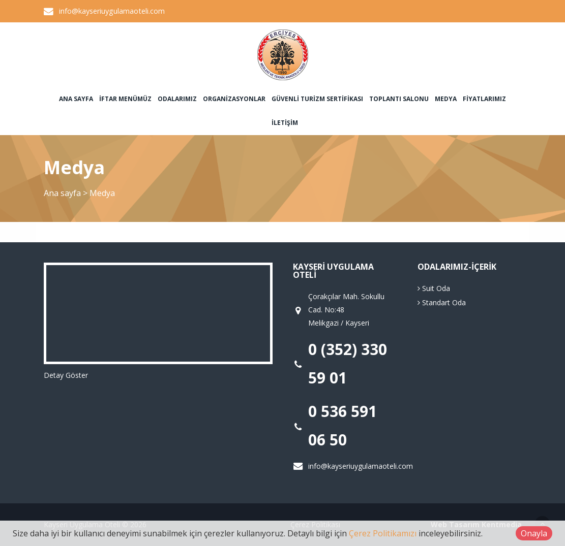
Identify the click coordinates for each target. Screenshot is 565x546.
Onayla (534, 533)
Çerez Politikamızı (383, 533)
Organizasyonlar (234, 98)
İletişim (285, 122)
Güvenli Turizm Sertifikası (317, 98)
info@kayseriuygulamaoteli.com (112, 11)
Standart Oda (442, 302)
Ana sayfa (76, 98)
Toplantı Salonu (399, 98)
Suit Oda (434, 288)
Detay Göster (66, 375)
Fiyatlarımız (484, 98)
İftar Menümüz (125, 98)
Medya (446, 98)
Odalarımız (177, 98)
